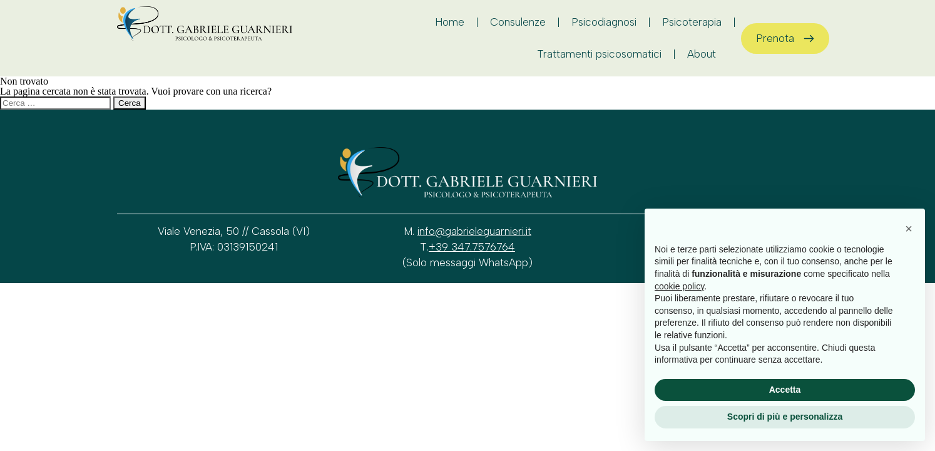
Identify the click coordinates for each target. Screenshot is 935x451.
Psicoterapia (692, 22)
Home (449, 22)
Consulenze (518, 22)
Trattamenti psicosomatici (599, 54)
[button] (909, 229)
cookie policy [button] (679, 286)
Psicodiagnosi (603, 22)
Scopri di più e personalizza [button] (784, 417)
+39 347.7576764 (472, 247)
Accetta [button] (785, 390)
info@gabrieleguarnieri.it (474, 231)
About (704, 54)
